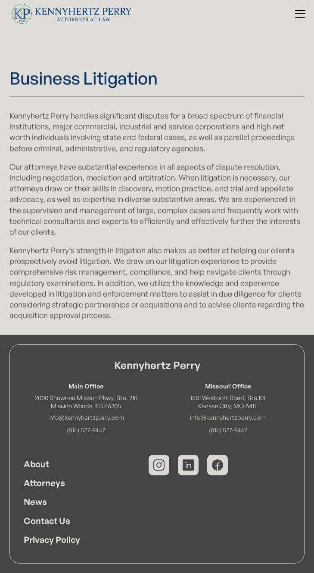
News (35, 501)
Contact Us (47, 520)
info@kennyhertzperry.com (86, 417)
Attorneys (44, 483)
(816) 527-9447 (86, 430)
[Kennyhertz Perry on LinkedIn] (188, 465)
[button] (298, 13)
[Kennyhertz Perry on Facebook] (217, 465)
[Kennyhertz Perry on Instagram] (159, 465)
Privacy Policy (52, 539)
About (36, 464)
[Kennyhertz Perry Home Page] (69, 13)
